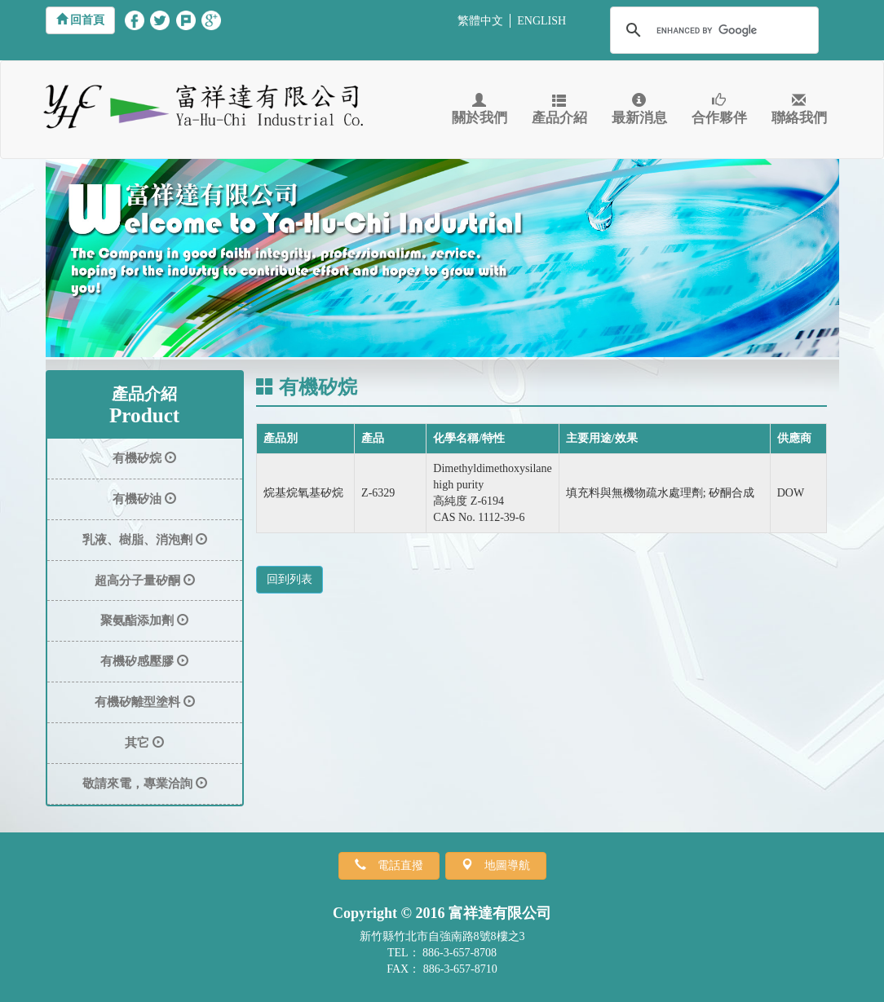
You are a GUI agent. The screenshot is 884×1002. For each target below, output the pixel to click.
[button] (81, 20)
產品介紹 (559, 110)
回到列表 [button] (289, 579)
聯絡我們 (799, 110)
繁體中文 (480, 21)
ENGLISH (541, 21)
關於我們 (479, 110)
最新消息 (639, 110)
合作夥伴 (719, 110)
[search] (711, 30)
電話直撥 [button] (395, 865)
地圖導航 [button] (501, 865)
